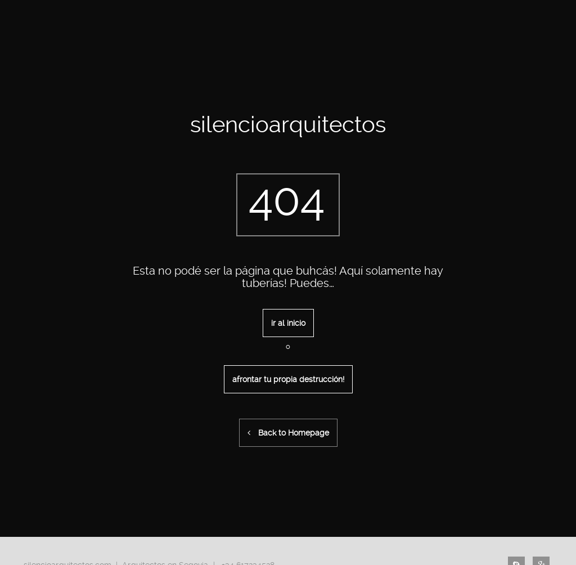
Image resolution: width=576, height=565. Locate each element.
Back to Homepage (288, 432)
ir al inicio (288, 323)
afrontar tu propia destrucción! (288, 379)
